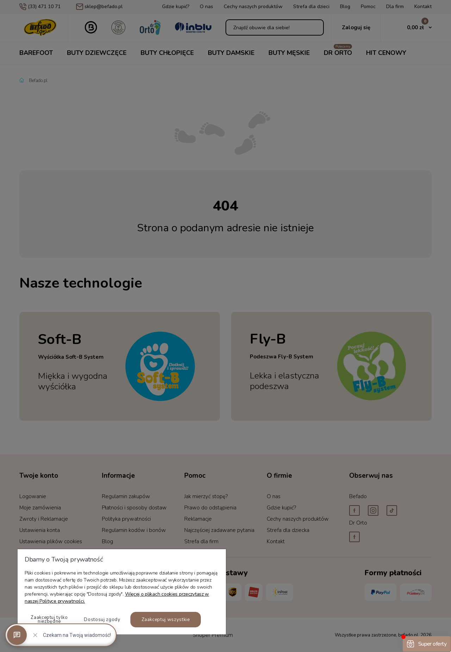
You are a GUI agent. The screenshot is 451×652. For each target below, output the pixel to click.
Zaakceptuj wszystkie (166, 619)
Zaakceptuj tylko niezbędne (49, 619)
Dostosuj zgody (102, 619)
